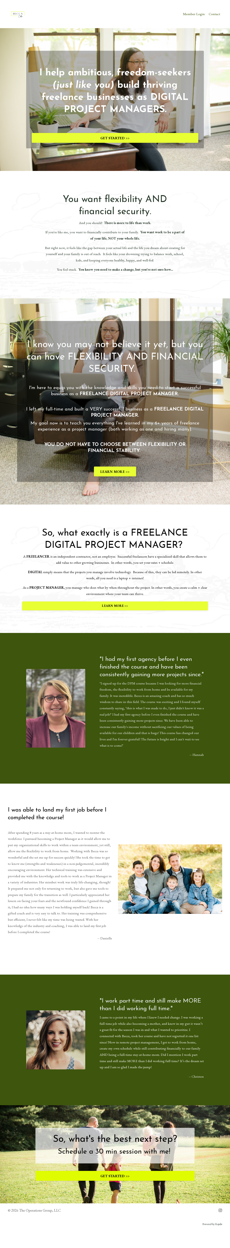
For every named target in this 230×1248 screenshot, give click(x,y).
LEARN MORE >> (115, 474)
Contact (214, 14)
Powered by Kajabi (212, 1241)
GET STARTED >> (115, 138)
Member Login (193, 14)
